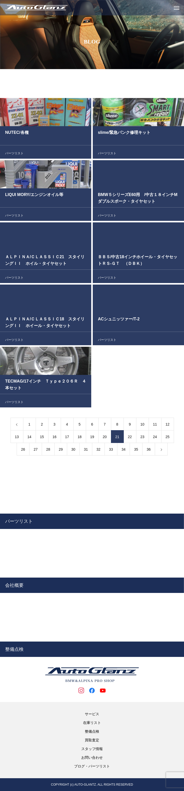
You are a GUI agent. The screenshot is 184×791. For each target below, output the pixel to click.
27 (36, 450)
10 (142, 425)
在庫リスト (92, 722)
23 (142, 438)
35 (136, 450)
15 (42, 438)
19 (92, 438)
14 (29, 438)
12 (168, 425)
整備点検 (92, 731)
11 (155, 425)
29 (61, 450)
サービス (92, 714)
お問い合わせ (92, 757)
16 (55, 438)
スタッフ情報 (92, 749)
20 (105, 438)
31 (86, 450)
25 (168, 438)
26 (23, 450)
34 (123, 450)
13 (17, 438)
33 (111, 450)
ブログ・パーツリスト (92, 766)
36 (149, 450)
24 (155, 438)
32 (98, 450)
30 (73, 450)
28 (48, 450)
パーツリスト (14, 154)
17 (67, 438)
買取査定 (92, 740)
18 (80, 438)
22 (130, 438)
